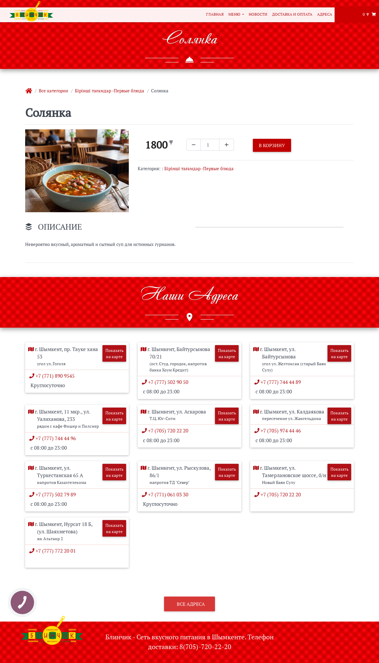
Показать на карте (114, 353)
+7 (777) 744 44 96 (57, 438)
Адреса (324, 14)
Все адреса (190, 613)
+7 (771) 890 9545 (56, 375)
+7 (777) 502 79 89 (57, 494)
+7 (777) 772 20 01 (57, 550)
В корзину (272, 145)
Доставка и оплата (292, 14)
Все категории (53, 91)
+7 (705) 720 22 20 (169, 430)
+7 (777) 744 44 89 (282, 382)
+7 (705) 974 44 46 (282, 430)
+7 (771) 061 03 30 (169, 494)
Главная (215, 14)
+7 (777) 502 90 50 (169, 382)
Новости (258, 14)
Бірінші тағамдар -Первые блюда (109, 91)
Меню (234, 14)
